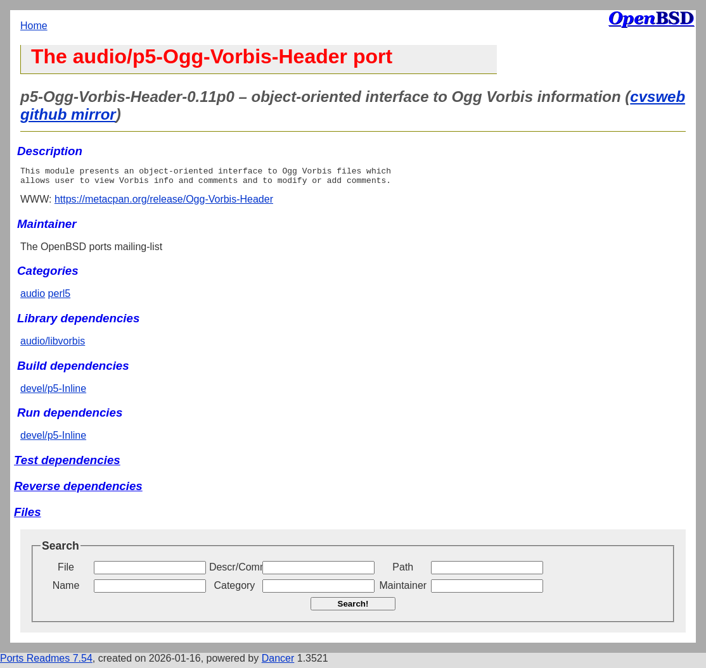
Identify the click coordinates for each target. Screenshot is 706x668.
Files (27, 515)
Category (234, 589)
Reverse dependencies (78, 489)
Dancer (278, 662)
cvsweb (657, 96)
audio (32, 297)
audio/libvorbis (52, 344)
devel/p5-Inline (53, 392)
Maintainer (403, 589)
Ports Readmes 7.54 (46, 662)
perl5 (59, 297)
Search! (353, 607)
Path (402, 570)
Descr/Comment (234, 570)
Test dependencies (67, 463)
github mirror (68, 114)
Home (34, 25)
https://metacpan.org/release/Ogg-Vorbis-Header (164, 203)
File (66, 570)
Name (66, 589)
